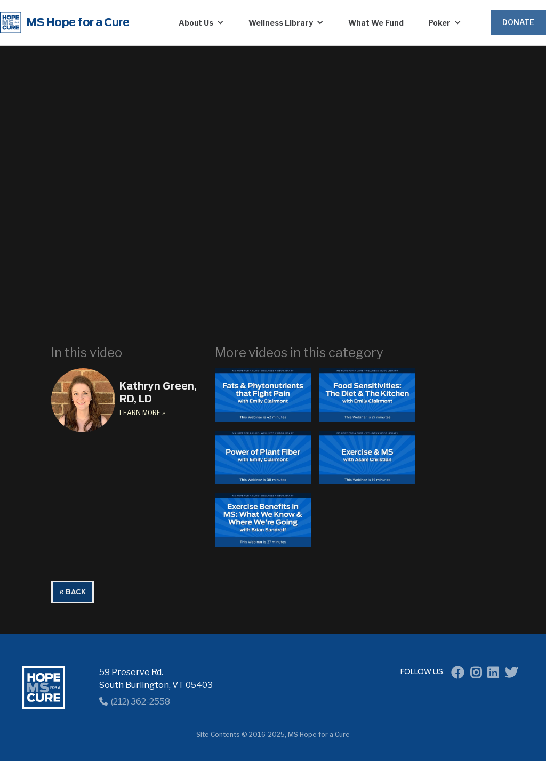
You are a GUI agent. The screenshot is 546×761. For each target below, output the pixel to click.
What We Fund (376, 22)
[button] (201, 22)
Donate (518, 22)
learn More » (142, 413)
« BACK (72, 592)
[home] (74, 22)
